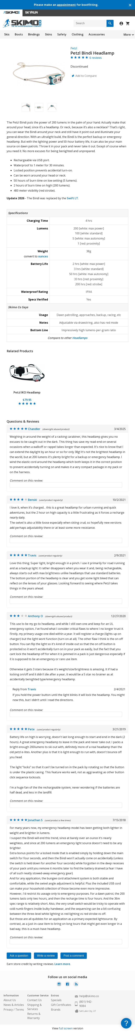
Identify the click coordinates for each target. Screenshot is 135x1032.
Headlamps (79, 338)
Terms (19, 1009)
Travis (32, 555)
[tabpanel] (27, 381)
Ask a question (19, 955)
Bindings (34, 34)
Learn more (62, 964)
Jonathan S (35, 820)
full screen (66, 1028)
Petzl (73, 48)
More (127, 34)
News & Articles (14, 1005)
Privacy (8, 1009)
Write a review (46, 955)
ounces (43, 256)
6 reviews (95, 58)
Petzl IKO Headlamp (27, 392)
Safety (61, 34)
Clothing (77, 34)
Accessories (97, 34)
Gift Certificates (61, 1005)
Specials (56, 1000)
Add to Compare (86, 76)
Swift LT (72, 198)
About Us (10, 1000)
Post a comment (73, 955)
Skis (6, 34)
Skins (48, 34)
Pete (31, 729)
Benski (32, 500)
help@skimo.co (89, 996)
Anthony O (35, 616)
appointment (66, 5)
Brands (55, 1009)
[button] (26, 107)
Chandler (34, 429)
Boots (19, 34)
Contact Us (34, 1000)
